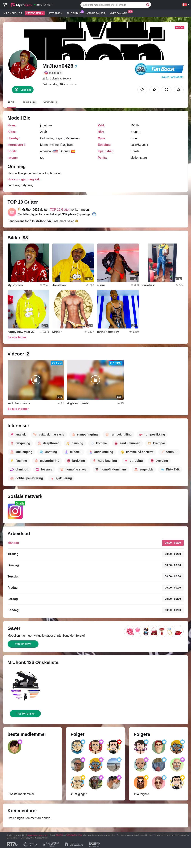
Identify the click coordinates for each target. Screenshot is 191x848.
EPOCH (59, 835)
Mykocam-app (119, 13)
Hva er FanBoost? (172, 77)
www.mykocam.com (37, 835)
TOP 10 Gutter (60, 209)
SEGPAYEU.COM (74, 835)
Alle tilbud (75, 13)
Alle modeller (12, 13)
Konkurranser (95, 13)
